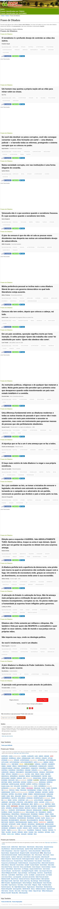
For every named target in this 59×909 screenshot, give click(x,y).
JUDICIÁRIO (41, 449)
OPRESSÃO (17, 49)
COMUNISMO (51, 49)
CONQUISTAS (34, 768)
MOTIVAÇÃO (14, 806)
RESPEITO (12, 822)
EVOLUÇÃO (17, 786)
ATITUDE (50, 758)
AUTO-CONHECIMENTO (26, 762)
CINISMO (9, 766)
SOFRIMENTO (12, 828)
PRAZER (20, 816)
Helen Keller (51, 864)
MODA (53, 804)
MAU (37, 97)
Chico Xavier (46, 854)
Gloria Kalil (12, 864)
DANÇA (42, 774)
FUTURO (45, 790)
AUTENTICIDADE (24, 760)
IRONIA (10, 800)
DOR (24, 778)
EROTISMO (4, 782)
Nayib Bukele (5, 148)
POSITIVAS (10, 816)
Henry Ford (16, 867)
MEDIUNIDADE (25, 804)
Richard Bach (39, 887)
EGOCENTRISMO (6, 100)
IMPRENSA (49, 796)
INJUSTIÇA (14, 449)
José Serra (40, 872)
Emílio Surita (5, 317)
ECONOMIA (37, 298)
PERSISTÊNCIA (15, 814)
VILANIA (45, 556)
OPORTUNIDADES (20, 810)
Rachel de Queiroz (6, 887)
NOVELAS (34, 808)
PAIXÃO (10, 812)
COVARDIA (47, 174)
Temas (7, 15)
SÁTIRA (4, 402)
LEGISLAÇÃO (38, 500)
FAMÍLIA (23, 788)
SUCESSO (35, 828)
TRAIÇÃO (44, 830)
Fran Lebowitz (38, 860)
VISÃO (52, 832)
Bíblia (41, 853)
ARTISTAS (38, 758)
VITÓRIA (3, 834)
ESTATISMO (34, 609)
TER (19, 830)
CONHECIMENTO (25, 768)
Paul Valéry (20, 884)
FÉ (52, 790)
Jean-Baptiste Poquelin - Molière (29, 870)
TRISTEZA (50, 830)
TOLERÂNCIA (30, 830)
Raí (13, 887)
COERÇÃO (11, 348)
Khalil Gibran (19, 874)
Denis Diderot (27, 857)
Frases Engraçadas (17, 901)
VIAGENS (30, 832)
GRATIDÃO (45, 792)
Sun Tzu (4, 94)
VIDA (35, 832)
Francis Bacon (46, 860)
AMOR (51, 756)
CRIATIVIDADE (50, 772)
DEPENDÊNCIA (14, 776)
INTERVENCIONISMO (7, 49)
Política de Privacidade (27, 904)
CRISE (3, 774)
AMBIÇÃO (14, 556)
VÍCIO (35, 834)
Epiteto (42, 858)
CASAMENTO (51, 764)
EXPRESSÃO (4, 788)
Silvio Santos (4, 890)
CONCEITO (50, 766)
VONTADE (30, 834)
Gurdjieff (27, 864)
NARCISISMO (16, 100)
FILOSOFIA (54, 788)
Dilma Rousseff (45, 857)
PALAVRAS (16, 812)
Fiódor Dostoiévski (29, 860)
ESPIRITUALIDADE (14, 784)
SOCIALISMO (15, 47)
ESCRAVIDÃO (22, 584)
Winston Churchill (6, 892)
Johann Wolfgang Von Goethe (9, 872)
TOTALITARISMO (50, 47)
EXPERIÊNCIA (42, 786)
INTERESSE (30, 798)
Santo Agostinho (17, 888)
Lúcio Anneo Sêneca (6, 877)
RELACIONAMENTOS (32, 820)
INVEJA (53, 798)
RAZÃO (43, 818)
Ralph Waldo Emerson (20, 887)
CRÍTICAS (8, 774)
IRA (2, 800)
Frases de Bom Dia (6, 901)
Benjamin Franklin (24, 853)
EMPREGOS (43, 780)
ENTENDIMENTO (51, 780)
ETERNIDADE (42, 784)
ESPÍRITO (28, 784)
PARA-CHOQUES (30, 812)
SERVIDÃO (49, 247)
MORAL (14, 97)
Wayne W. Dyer (37, 890)
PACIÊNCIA (4, 812)
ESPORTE (22, 784)
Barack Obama (5, 853)
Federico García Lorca (7, 860)
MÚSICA (45, 806)
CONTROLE (30, 47)
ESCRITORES (16, 782)
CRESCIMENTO (20, 772)
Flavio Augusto (6, 645)
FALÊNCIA (44, 222)
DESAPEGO (22, 776)
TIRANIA (22, 154)
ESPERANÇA (42, 782)
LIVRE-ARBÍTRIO (28, 802)
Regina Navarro (31, 887)
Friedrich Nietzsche (23, 863)
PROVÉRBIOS (30, 818)
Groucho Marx (5, 396)
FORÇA (17, 790)
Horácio (54, 867)
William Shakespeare (47, 890)
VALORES (8, 832)
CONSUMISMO (51, 768)
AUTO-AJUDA (5, 762)
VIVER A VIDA (10, 834)
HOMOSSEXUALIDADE (40, 794)
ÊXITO (35, 786)
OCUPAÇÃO (12, 810)
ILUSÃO (36, 796)
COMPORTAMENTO (23, 766)
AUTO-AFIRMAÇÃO (51, 760)
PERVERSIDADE (30, 474)
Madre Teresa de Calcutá (42, 877)
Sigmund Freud (51, 888)
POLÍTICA (28, 154)
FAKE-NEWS (41, 581)
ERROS (10, 782)
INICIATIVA (14, 798)
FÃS (49, 790)
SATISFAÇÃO (12, 824)
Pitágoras (34, 884)
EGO (17, 780)
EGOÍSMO (29, 780)
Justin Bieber (11, 874)
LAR (27, 800)
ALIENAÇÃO (14, 584)
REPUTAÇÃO (4, 822)
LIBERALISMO (30, 298)
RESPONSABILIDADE (21, 822)
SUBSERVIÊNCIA (6, 250)
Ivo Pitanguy (25, 868)
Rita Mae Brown (48, 887)
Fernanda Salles (6, 687)
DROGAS (44, 778)
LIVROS (36, 802)
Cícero (52, 854)
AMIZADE (46, 756)
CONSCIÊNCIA (42, 768)
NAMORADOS (51, 806)
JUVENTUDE (21, 800)
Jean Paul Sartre (16, 870)
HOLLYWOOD (18, 794)
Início (2, 9)
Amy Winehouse (5, 848)
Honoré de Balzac (46, 867)
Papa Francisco (13, 884)
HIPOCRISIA (4, 794)
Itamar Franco (17, 868)
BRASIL (22, 174)
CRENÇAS (12, 772)
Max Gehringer (34, 880)
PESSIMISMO (34, 814)
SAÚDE (18, 824)
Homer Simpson (36, 867)
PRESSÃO (53, 816)
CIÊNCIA (14, 766)
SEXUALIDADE (27, 826)
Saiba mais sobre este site (7, 736)
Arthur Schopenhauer (7, 850)
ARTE (32, 758)
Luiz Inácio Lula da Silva (28, 877)
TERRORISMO (43, 430)
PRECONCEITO (27, 816)
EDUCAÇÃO (11, 780)
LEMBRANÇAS (48, 800)
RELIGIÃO (41, 820)
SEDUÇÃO (24, 824)
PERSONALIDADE (25, 814)
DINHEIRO (13, 778)
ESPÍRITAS (49, 782)
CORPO (45, 770)
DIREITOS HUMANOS (32, 612)
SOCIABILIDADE (51, 826)
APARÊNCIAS (49, 581)
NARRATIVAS (33, 581)
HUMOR (3, 796)
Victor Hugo (24, 890)
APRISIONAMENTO (39, 584)
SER (11, 826)
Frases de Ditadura (10, 20)
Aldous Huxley (5, 578)
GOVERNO (42, 49)
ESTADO (18, 348)
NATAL (3, 808)
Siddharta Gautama (41, 888)
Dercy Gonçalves (35, 857)
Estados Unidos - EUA (7, 786)
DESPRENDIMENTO (36, 776)
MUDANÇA (21, 806)
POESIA (52, 814)
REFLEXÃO (23, 820)
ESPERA (29, 782)
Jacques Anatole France (35, 868)
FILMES (48, 788)
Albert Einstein (31, 847)
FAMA (18, 788)
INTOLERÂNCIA (43, 649)
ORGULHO (29, 810)
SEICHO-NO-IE (26, 888)
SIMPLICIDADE (42, 826)
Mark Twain (16, 880)
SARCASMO (4, 824)
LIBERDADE (25, 49)
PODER (19, 433)
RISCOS (36, 822)
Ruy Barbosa (5, 671)
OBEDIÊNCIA (51, 345)
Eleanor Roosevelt (16, 858)
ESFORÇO (23, 782)
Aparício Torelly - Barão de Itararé (33, 848)
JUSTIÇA (15, 800)
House (3, 868)
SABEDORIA (50, 822)
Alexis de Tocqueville (7, 497)
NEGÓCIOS (27, 808)
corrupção (4, 323)
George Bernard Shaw (35, 863)
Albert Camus (22, 847)
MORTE (8, 806)
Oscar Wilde (4, 884)
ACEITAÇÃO (4, 756)
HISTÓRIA (11, 794)
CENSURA (22, 247)
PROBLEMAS (4, 818)
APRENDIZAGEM (26, 758)
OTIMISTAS (45, 810)
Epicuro (37, 858)
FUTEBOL (39, 790)
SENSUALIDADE (49, 824)
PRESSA (47, 816)
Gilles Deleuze (5, 864)
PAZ (37, 812)
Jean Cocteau (46, 868)
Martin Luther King (25, 880)
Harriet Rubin (43, 864)
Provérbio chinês (46, 884)
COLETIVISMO (5, 52)
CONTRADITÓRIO (24, 651)
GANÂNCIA (21, 556)
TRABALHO (38, 830)
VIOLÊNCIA (41, 832)
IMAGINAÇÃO (42, 796)
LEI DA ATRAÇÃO (38, 800)
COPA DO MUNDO (29, 764)
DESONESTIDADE (37, 556)
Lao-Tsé (26, 874)
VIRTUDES (47, 832)
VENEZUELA (15, 222)
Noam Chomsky (47, 882)
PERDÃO (49, 812)
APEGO (19, 758)
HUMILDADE (49, 794)
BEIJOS (51, 762)
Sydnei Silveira (5, 170)
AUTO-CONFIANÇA (14, 762)
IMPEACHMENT (47, 151)
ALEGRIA (23, 756)
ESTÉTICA (35, 784)
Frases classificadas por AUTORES (13, 13)
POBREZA (37, 222)
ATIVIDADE (4, 760)
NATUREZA (9, 808)
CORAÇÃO (34, 770)
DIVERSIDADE (14, 651)
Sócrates (11, 890)
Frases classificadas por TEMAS (12, 11)
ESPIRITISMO (4, 784)
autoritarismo (39, 320)
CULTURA (27, 774)
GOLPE (40, 690)
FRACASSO (23, 790)
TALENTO (49, 828)
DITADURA (23, 47)
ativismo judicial (51, 320)
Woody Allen (15, 892)
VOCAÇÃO (24, 834)
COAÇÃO (4, 348)
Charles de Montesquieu (8, 446)
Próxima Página (42, 700)
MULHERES (34, 806)
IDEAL (12, 796)
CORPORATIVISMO (36, 151)
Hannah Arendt (5, 427)
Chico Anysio (38, 854)
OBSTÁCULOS (41, 808)
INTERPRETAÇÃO (38, 798)
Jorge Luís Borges (22, 872)
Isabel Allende (9, 868)
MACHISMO (4, 804)
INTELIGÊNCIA (22, 798)
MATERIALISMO (16, 804)
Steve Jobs (17, 890)
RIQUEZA (30, 822)
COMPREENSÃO (33, 766)
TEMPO (9, 830)
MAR (9, 804)
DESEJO (28, 776)
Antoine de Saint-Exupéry (17, 848)
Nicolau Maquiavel (37, 882)
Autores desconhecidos (34, 850)
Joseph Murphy (48, 872)
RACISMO (37, 818)
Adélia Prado (14, 847)
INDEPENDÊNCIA (34, 49)
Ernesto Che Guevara (50, 858)
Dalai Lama (20, 857)
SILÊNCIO (34, 826)
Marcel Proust (14, 878)
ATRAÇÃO (16, 760)
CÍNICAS (37, 774)
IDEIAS (24, 796)
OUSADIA (51, 810)
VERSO (26, 832)
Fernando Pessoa (18, 860)
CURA (32, 774)
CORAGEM (27, 770)
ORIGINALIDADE (37, 810)
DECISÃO (47, 774)
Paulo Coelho (27, 884)
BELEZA (3, 764)
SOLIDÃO (19, 828)
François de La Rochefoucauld (9, 863)
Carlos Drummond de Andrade (9, 854)
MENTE (36, 804)
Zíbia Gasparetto (23, 892)
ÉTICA (48, 784)
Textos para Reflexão (6, 745)
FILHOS (43, 788)
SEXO (21, 826)
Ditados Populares (6, 858)
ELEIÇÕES (14, 553)
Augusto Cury (24, 850)
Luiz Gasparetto (17, 877)
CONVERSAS (11, 770)
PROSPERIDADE (21, 818)
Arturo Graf (16, 850)
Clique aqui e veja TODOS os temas (21, 753)
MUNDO (40, 806)
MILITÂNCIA (29, 500)
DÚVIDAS (50, 778)
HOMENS (30, 794)
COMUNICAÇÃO (42, 766)
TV (55, 830)
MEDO (31, 804)
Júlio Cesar (4, 874)
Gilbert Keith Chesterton (48, 863)
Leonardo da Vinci (40, 874)
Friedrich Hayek (6, 43)
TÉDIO (3, 832)
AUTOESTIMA (41, 760)
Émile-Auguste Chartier (28, 858)
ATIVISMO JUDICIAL (16, 151)
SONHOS (25, 828)
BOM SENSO (15, 764)
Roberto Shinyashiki (6, 888)
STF (3, 474)
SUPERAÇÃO (42, 828)
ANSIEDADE (4, 758)
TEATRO (3, 830)
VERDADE (20, 832)
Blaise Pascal (47, 853)
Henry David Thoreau (6, 867)
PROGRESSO (12, 818)
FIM (2, 790)
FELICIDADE (29, 788)
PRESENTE (35, 816)
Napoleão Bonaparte (16, 882)
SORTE (30, 828)
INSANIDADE (21, 474)
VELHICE (14, 832)
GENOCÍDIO (22, 612)
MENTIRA (41, 472)
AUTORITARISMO (40, 47)
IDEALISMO (18, 796)
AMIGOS (41, 756)
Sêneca (33, 888)
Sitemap (20, 904)
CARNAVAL (37, 764)
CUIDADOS (15, 774)
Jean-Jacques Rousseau (45, 870)
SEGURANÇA (31, 824)
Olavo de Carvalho (6, 469)
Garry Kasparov (6, 219)
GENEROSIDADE (5, 792)
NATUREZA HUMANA (18, 808)
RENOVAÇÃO (48, 820)
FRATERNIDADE (31, 790)
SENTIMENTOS (5, 826)
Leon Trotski (5, 342)
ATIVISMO (22, 500)
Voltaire (30, 890)
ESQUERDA (31, 553)
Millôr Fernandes (6, 244)
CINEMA (3, 766)
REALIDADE (4, 820)
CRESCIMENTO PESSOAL (31, 772)
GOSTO (13, 792)
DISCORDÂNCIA (34, 651)
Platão (39, 884)
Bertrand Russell (34, 853)
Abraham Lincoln (5, 847)
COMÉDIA (49, 399)
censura (14, 320)
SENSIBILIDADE (40, 824)
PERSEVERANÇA (5, 814)
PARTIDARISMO (19, 502)
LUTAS (47, 802)
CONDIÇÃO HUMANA (6, 768)
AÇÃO (35, 762)
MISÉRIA (31, 222)
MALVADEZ (43, 97)
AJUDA (10, 756)
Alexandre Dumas (48, 847)
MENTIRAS (48, 804)
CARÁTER (44, 764)
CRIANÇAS (42, 772)
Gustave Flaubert (34, 864)
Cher (33, 854)
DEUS (49, 776)
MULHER (27, 806)
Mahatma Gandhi (5, 878)
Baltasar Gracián (46, 850)
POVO (50, 430)
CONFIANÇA (16, 768)
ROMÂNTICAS (42, 822)
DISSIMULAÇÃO (33, 472)
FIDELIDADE (37, 788)
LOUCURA (41, 802)
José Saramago (32, 872)
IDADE (8, 796)
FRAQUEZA (15, 250)
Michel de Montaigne (44, 880)
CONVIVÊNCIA (20, 770)
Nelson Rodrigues (27, 882)
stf (45, 320)
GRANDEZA (38, 792)
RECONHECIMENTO (14, 820)
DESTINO (44, 776)
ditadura (32, 320)
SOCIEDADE (5, 176)
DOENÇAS (19, 778)
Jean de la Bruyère (6, 870)
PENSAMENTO (42, 812)
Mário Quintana (45, 878)
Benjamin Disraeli (14, 853)
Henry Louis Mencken (25, 867)
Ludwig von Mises (6, 606)
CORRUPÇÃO (27, 151)
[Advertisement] (30, 71)
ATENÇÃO (44, 758)
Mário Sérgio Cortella (6, 880)
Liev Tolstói (49, 874)
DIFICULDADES (5, 778)
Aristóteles (46, 848)
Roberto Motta (5, 550)
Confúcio (13, 857)
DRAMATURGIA (37, 778)
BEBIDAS (46, 762)
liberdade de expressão (23, 320)
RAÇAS (48, 818)
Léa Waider (32, 874)
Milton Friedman (6, 295)
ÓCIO (2, 810)
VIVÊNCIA (17, 834)
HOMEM (25, 794)
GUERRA (51, 792)
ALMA (36, 756)
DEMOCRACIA (13, 301)
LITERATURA (19, 802)
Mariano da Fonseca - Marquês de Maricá (29, 878)
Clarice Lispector (5, 857)
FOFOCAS (11, 790)
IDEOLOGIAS (52, 649)
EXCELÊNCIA (24, 786)
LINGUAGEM (12, 802)
